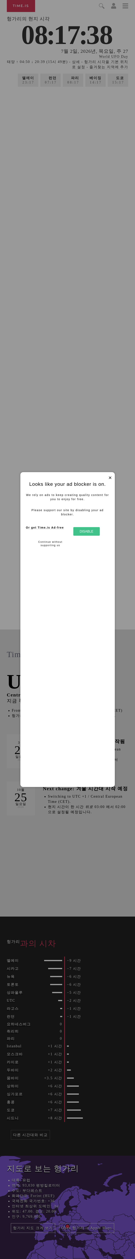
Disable (86, 531)
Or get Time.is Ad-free (45, 527)
